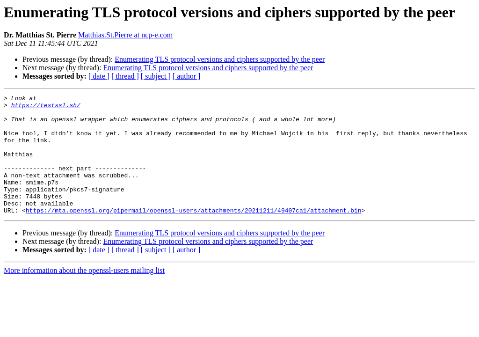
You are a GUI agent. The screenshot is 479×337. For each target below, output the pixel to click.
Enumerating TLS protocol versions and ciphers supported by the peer (220, 59)
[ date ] (98, 76)
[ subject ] (156, 76)
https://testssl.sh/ (45, 107)
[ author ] (187, 76)
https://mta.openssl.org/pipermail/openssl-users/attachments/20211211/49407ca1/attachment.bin (194, 234)
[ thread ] (125, 76)
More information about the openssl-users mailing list (84, 294)
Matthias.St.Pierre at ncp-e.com (125, 35)
